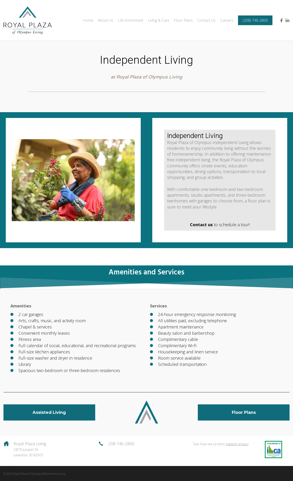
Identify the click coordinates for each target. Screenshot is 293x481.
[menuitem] (255, 20)
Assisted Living (49, 412)
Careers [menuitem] (226, 20)
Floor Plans (244, 412)
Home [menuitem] (88, 20)
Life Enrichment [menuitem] (130, 20)
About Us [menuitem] (105, 20)
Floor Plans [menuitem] (183, 20)
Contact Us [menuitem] (206, 20)
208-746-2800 (121, 443)
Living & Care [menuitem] (158, 20)
